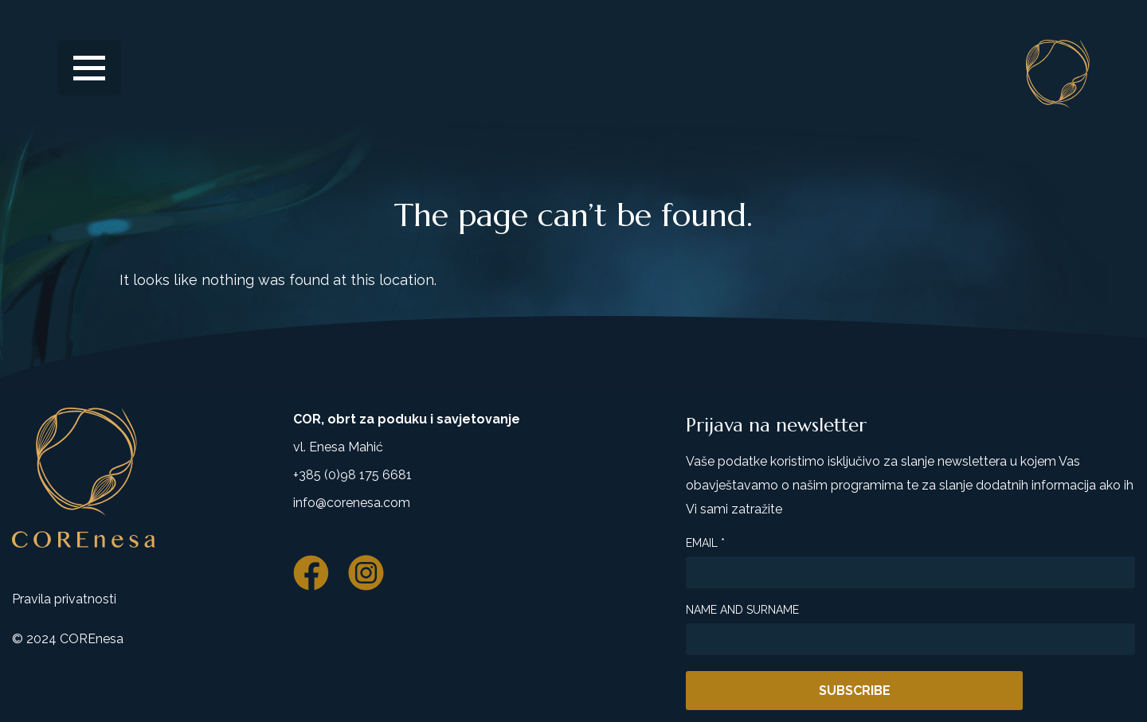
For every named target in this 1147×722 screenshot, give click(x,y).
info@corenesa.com (351, 502)
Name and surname (742, 609)
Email (705, 542)
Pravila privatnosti (64, 599)
